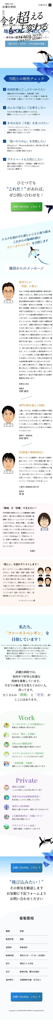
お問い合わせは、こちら (26, 206)
